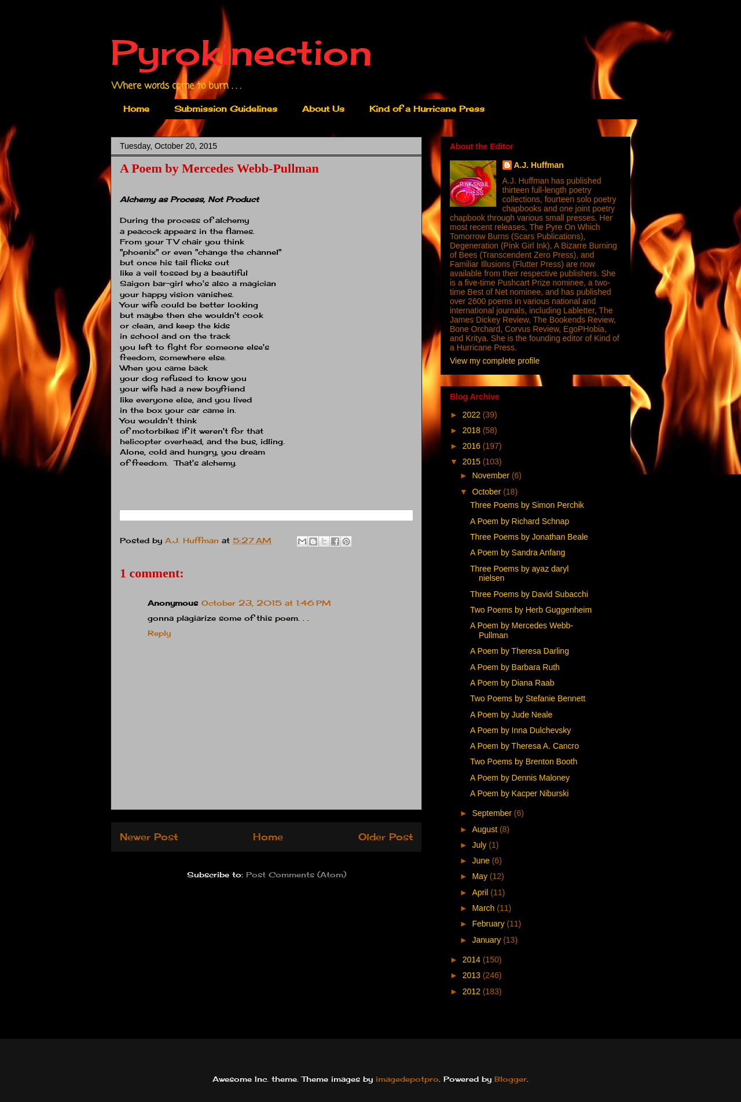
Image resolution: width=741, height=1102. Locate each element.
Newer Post (149, 837)
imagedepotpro (407, 1078)
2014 (473, 959)
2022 (473, 414)
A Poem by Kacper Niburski (519, 793)
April (481, 892)
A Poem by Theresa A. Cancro (524, 745)
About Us (323, 109)
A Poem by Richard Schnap (519, 521)
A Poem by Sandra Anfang (517, 552)
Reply (159, 633)
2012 (473, 991)
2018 (473, 430)
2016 (473, 446)
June (481, 860)
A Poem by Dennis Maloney (520, 777)
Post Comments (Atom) (296, 874)
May (480, 876)
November (491, 475)
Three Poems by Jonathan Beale (529, 536)
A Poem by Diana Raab (512, 682)
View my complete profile (495, 360)
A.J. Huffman (539, 165)
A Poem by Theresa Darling (519, 651)
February (489, 923)
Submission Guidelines (225, 109)
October (487, 491)
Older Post (385, 837)
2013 (473, 975)
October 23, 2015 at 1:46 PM (266, 602)
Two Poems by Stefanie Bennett (527, 698)
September (492, 813)
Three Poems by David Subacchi (529, 594)
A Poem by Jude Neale (511, 714)
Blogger (510, 1078)
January (487, 939)
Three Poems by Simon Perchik (527, 505)
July (480, 845)
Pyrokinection (241, 52)
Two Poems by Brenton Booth (523, 761)
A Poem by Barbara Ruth (515, 667)
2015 (473, 461)
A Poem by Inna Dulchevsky (520, 730)
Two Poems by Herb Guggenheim (531, 609)
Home (136, 109)
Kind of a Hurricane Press (427, 109)
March (484, 908)
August (485, 829)
